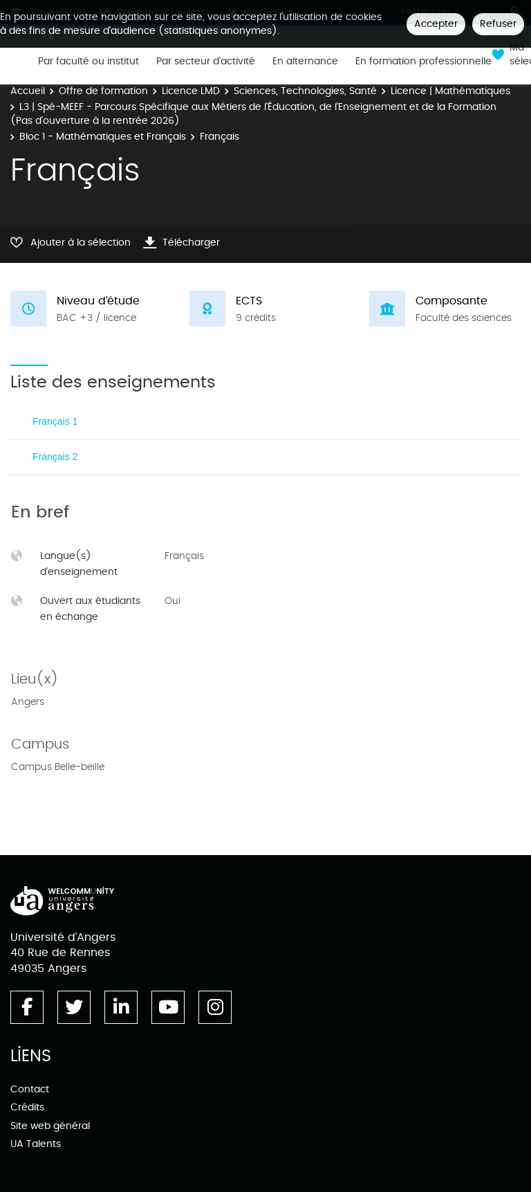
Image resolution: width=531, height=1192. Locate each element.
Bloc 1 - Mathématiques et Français (102, 136)
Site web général (50, 1126)
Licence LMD (191, 91)
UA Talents (35, 1144)
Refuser (498, 24)
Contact (29, 1089)
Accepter (436, 24)
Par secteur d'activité (205, 61)
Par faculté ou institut (88, 61)
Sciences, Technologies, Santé (305, 91)
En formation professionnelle (423, 61)
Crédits (27, 1107)
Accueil (27, 91)
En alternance (305, 61)
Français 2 (54, 456)
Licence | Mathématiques (450, 91)
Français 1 (54, 421)
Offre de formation (103, 91)
